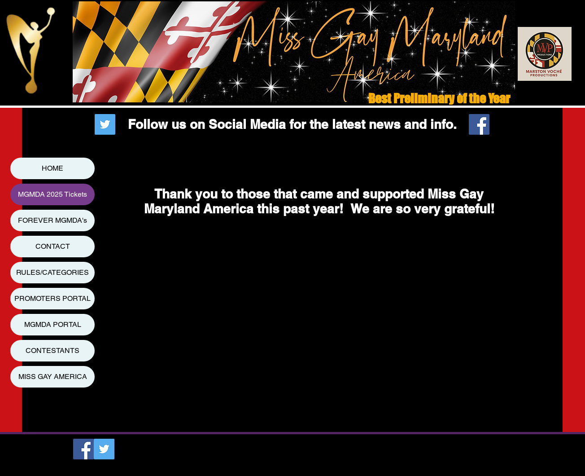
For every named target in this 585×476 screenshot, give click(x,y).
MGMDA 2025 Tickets (52, 194)
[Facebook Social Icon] (479, 124)
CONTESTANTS (52, 350)
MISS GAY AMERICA (52, 376)
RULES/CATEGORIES (52, 272)
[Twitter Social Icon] (105, 124)
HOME (52, 168)
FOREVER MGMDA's (52, 220)
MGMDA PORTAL (52, 324)
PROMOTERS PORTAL (52, 298)
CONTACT (52, 246)
